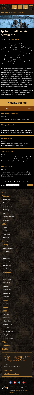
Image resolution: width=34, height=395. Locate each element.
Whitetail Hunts (7, 265)
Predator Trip (6, 282)
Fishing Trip (6, 296)
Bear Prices (6, 314)
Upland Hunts (6, 258)
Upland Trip (6, 286)
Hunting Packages (8, 248)
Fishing (5, 300)
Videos (5, 230)
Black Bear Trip (7, 279)
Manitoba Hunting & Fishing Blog (14, 12)
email (25, 2)
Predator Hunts (7, 255)
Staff (4, 213)
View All (30, 108)
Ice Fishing (6, 303)
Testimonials (6, 199)
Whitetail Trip (6, 293)
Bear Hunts (6, 251)
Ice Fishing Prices (8, 338)
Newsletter (6, 237)
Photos (5, 227)
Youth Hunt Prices (8, 331)
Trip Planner (6, 272)
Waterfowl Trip (7, 289)
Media (4, 224)
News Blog (6, 210)
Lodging (5, 307)
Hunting (5, 245)
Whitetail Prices (7, 328)
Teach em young (7, 151)
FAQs (4, 342)
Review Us (6, 220)
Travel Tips (6, 276)
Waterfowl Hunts (7, 262)
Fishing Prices (7, 335)
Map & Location (7, 206)
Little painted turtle (7, 125)
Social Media (6, 234)
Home (2, 12)
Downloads (6, 345)
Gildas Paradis (15, 39)
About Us (5, 196)
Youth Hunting (7, 269)
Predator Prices (7, 317)
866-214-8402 (8, 371)
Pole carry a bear (7, 166)
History (5, 203)
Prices (4, 311)
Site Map (5, 349)
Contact (5, 241)
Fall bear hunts (6, 138)
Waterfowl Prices (7, 324)
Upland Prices (7, 321)
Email (3, 185)
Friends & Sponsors (8, 216)
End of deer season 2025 (9, 114)
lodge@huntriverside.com (11, 374)
